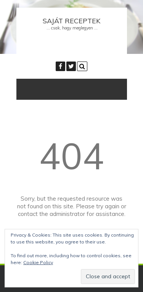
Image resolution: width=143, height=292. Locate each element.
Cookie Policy (38, 262)
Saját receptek (71, 20)
